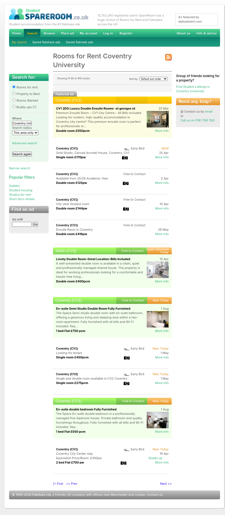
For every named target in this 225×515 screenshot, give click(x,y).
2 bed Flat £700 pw (70, 462)
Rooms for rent (25, 87)
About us (183, 33)
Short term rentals (22, 199)
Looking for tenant (69, 353)
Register (126, 33)
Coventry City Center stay (74, 454)
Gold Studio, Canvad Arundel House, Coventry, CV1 (92, 153)
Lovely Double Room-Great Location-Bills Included (93, 259)
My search (19, 42)
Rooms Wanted (25, 100)
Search (32, 33)
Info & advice (206, 33)
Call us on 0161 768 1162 (197, 120)
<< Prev (71, 484)
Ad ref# (17, 219)
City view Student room (72, 204)
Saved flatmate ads (79, 42)
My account (88, 33)
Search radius (22, 128)
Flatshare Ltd (41, 495)
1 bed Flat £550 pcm (70, 432)
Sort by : (148, 78)
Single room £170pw (71, 157)
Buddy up (155, 458)
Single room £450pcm (72, 357)
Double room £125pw (71, 183)
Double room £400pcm (73, 281)
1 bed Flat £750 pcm (70, 331)
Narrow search (19, 168)
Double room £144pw (71, 208)
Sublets (14, 186)
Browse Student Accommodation (49, 33)
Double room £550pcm (73, 131)
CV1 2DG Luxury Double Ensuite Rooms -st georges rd (95, 108)
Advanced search (24, 143)
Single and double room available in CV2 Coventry (91, 378)
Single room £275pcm (72, 383)
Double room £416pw (71, 234)
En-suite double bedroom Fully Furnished (86, 409)
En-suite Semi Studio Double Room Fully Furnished (93, 308)
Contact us (154, 495)
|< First (58, 484)
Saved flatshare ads (46, 42)
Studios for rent (20, 195)
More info (162, 131)
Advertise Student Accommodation (67, 33)
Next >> (166, 484)
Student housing (20, 190)
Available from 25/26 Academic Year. (82, 178)
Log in (108, 33)
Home (16, 33)
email (209, 111)
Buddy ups (22, 107)
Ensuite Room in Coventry (74, 229)
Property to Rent (26, 94)
